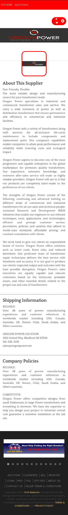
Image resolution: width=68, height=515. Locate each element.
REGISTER (54, 475)
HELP (20, 481)
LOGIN (10, 481)
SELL (43, 475)
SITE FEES (39, 481)
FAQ (28, 481)
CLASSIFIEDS (30, 475)
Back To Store (21, 5)
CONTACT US (14, 486)
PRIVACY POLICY (44, 506)
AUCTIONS (13, 475)
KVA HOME (6, 5)
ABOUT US (54, 481)
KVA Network (32, 492)
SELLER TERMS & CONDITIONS (43, 486)
